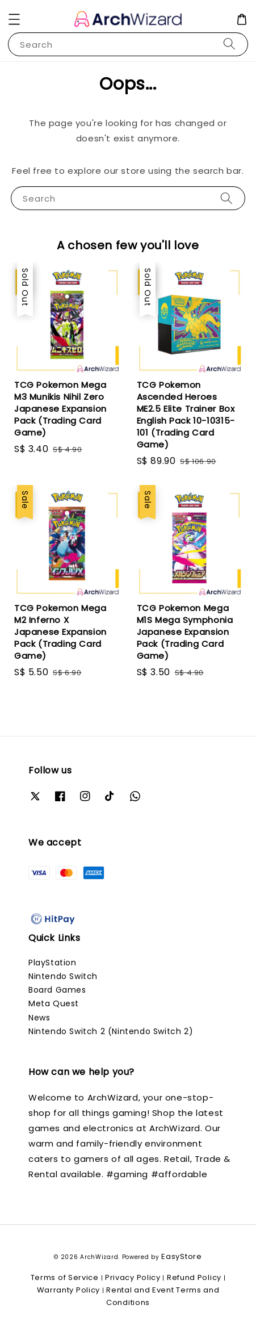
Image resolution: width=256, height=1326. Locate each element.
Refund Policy (194, 1277)
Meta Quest (53, 1003)
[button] (14, 19)
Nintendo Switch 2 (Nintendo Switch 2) (110, 1031)
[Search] (229, 44)
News (39, 1017)
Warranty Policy (68, 1290)
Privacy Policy (133, 1277)
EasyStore (181, 1256)
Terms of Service (65, 1277)
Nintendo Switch (63, 976)
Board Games (57, 989)
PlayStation (52, 962)
